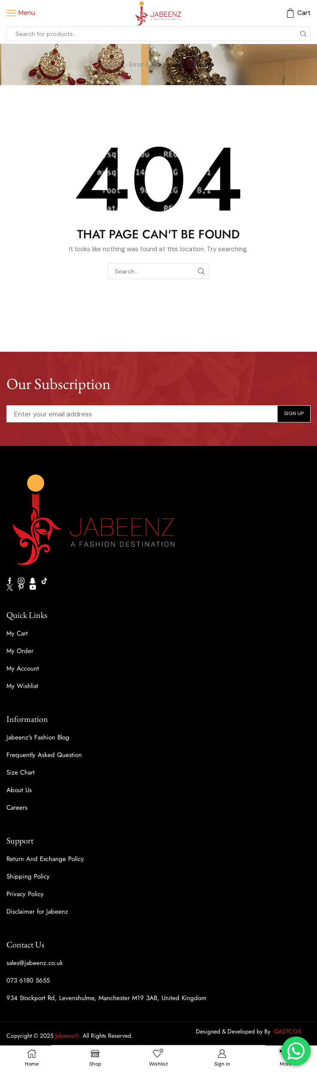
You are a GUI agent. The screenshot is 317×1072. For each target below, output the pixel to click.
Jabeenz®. (68, 1035)
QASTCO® (289, 1031)
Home (113, 64)
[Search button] (303, 34)
